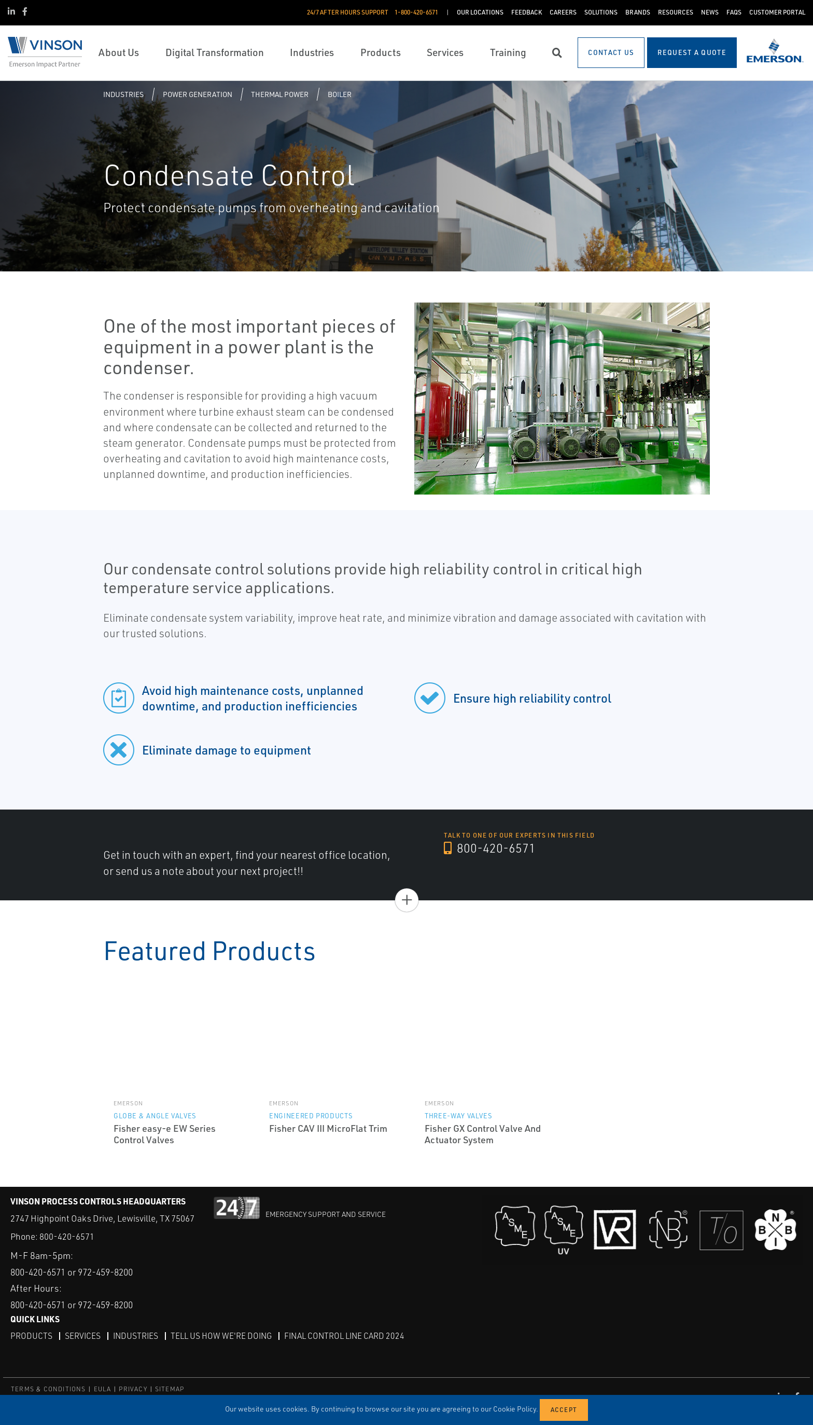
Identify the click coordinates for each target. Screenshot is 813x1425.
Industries (123, 94)
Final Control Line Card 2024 (349, 1336)
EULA (102, 1388)
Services (83, 1336)
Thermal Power (280, 94)
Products (31, 1336)
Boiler (340, 94)
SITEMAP (169, 1388)
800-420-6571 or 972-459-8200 (78, 1271)
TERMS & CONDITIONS (48, 1388)
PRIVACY (133, 1388)
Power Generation (197, 94)
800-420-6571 (490, 848)
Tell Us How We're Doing (224, 1336)
